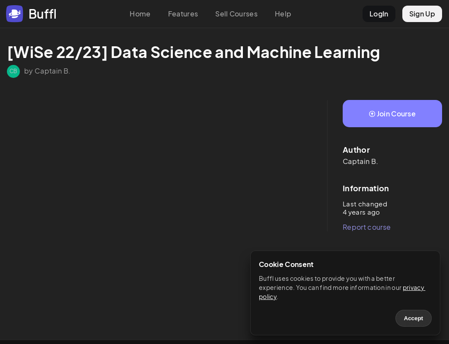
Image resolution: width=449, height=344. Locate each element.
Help (283, 13)
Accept (413, 318)
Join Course (392, 113)
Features (183, 13)
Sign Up (422, 13)
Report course (367, 226)
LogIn (378, 13)
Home (140, 13)
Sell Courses (236, 13)
